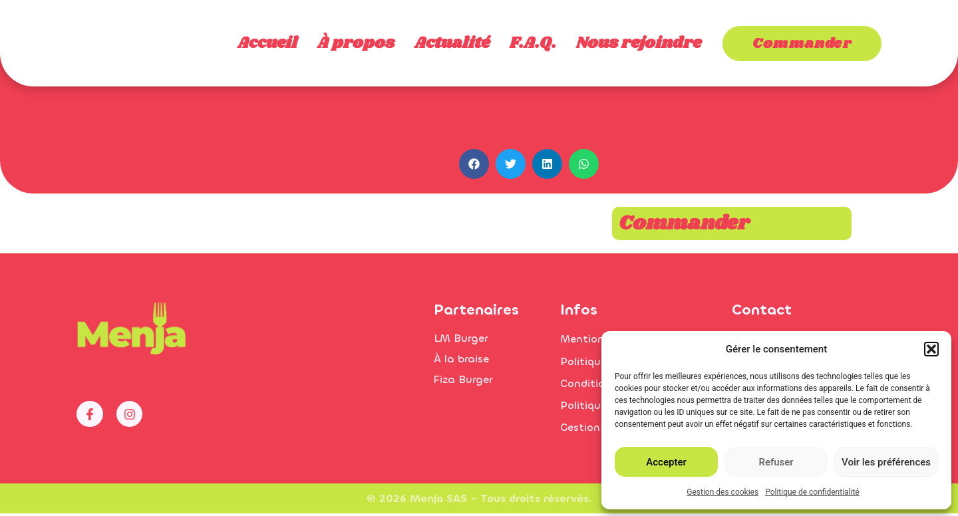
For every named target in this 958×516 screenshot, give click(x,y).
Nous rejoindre (638, 43)
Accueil (267, 43)
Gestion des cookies (722, 492)
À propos (356, 43)
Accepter (666, 462)
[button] (931, 341)
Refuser (775, 462)
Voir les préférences (886, 462)
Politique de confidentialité (812, 492)
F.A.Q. (533, 43)
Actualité (452, 43)
